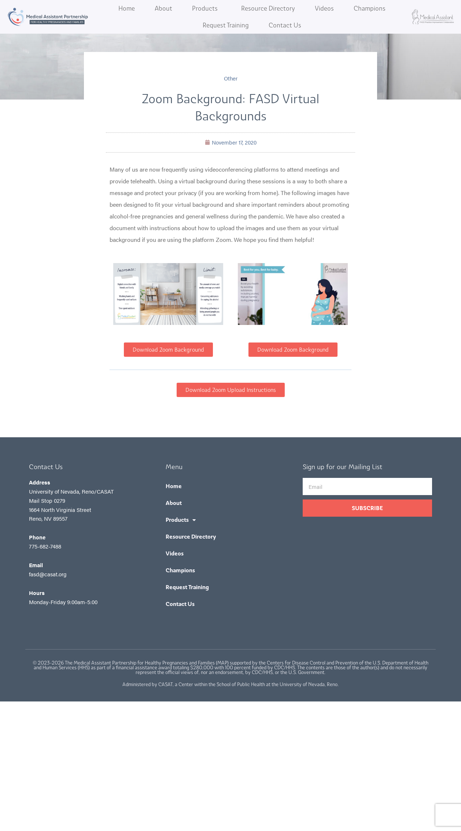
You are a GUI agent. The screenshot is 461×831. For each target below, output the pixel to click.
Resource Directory (268, 8)
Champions (370, 8)
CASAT (165, 684)
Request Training (226, 25)
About (163, 8)
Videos (324, 8)
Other (230, 78)
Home (126, 8)
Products (206, 8)
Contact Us (285, 25)
